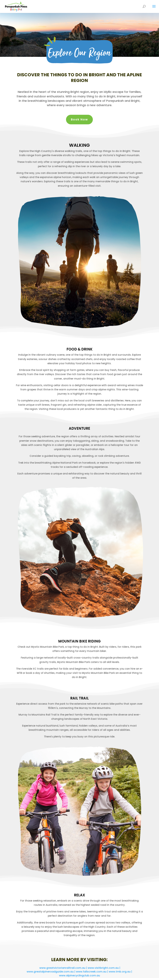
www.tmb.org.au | (120, 971)
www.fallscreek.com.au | (92, 971)
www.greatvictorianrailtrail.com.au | (63, 968)
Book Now (79, 119)
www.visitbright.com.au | (104, 968)
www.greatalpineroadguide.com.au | (51, 971)
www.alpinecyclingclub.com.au (79, 975)
